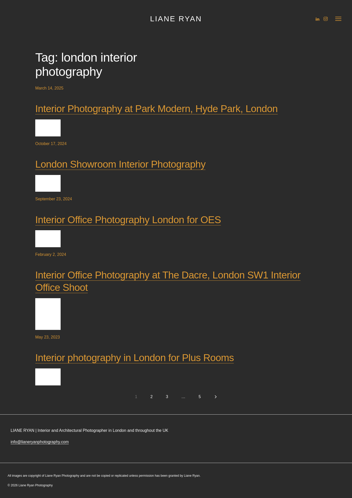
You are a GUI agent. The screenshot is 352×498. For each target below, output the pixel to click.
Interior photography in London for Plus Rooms (134, 357)
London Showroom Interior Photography (120, 164)
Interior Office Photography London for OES (128, 219)
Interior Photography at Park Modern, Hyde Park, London (156, 108)
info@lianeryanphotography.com (40, 442)
